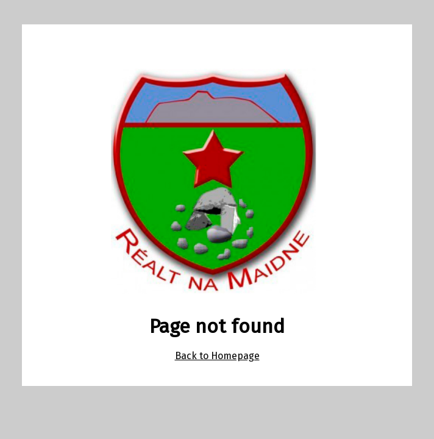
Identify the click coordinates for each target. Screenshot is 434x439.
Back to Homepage (217, 356)
